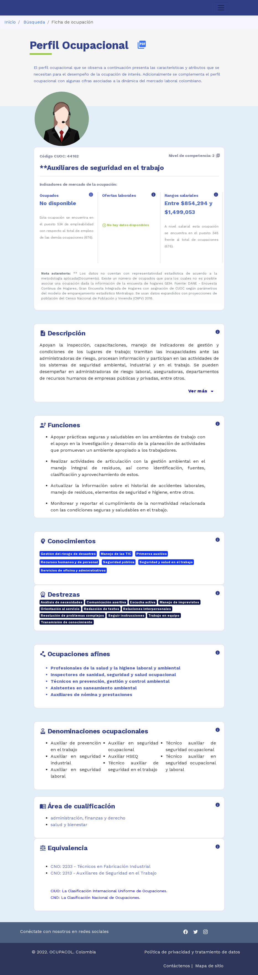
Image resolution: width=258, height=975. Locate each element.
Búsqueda (34, 22)
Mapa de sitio (209, 965)
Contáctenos (176, 965)
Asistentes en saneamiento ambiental (94, 687)
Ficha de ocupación (72, 22)
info (90, 194)
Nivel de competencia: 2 (194, 155)
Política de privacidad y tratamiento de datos (192, 952)
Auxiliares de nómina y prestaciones (91, 694)
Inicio (10, 22)
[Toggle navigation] (221, 7)
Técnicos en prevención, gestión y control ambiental (110, 681)
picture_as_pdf (142, 45)
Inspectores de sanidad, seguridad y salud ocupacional (113, 674)
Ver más (201, 391)
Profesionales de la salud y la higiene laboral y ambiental (115, 668)
